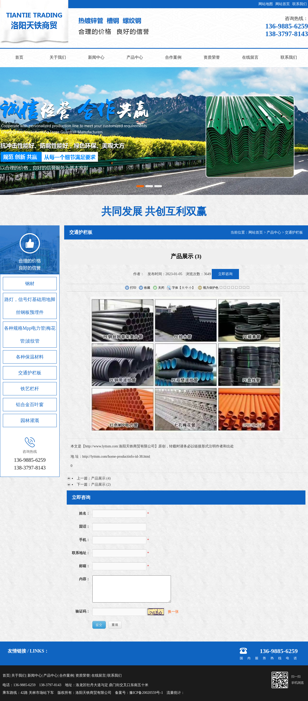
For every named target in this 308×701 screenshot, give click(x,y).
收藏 (144, 288)
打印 (130, 288)
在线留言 (250, 57)
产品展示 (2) (101, 484)
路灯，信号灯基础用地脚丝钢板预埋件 (29, 306)
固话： (84, 526)
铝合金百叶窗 (30, 404)
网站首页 (282, 4)
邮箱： (84, 566)
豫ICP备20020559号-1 (146, 693)
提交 (99, 625)
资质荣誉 (212, 57)
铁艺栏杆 (30, 388)
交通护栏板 (29, 372)
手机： (84, 540)
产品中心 (135, 57)
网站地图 (265, 4)
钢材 (29, 283)
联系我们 (299, 4)
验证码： (82, 611)
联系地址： (81, 553)
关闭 (158, 288)
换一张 (173, 612)
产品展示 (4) (101, 478)
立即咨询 (225, 274)
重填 (115, 625)
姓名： (84, 513)
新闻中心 (96, 57)
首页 (19, 57)
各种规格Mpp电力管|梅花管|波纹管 (29, 335)
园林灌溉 (30, 420)
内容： (84, 579)
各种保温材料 (30, 356)
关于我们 (58, 57)
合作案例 (173, 57)
